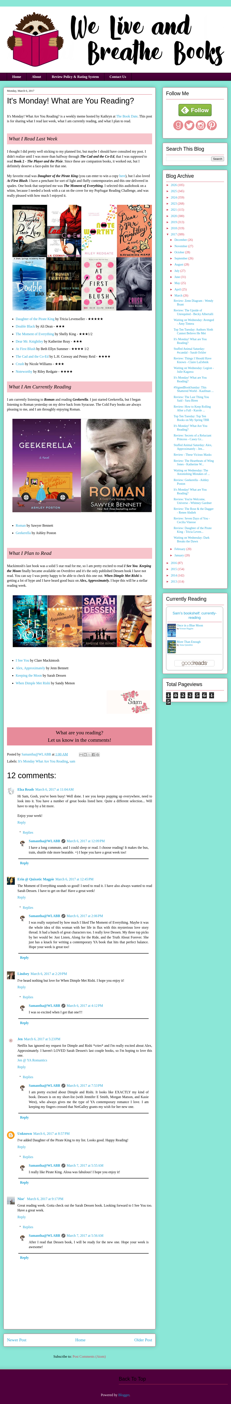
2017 (174, 234)
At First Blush (26, 349)
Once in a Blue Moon (190, 625)
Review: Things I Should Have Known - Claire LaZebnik (192, 360)
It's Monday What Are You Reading (43, 761)
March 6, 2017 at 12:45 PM (74, 879)
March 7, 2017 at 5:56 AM (85, 1235)
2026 (174, 185)
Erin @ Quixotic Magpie (35, 879)
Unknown (24, 1133)
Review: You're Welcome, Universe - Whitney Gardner (193, 501)
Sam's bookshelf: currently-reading (195, 615)
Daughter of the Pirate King (35, 319)
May (177, 283)
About (36, 77)
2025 (174, 191)
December (181, 239)
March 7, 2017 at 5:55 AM (85, 1165)
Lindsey (23, 974)
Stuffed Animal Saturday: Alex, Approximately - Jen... (193, 446)
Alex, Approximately (30, 668)
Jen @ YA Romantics (32, 1060)
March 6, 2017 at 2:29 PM (49, 974)
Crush (20, 364)
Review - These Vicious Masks (193, 454)
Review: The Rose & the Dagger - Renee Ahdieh (194, 510)
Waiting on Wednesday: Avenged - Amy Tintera (194, 321)
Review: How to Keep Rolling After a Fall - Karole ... (192, 408)
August (179, 264)
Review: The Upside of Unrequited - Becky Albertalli (193, 312)
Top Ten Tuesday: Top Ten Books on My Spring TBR (191, 418)
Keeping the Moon (29, 675)
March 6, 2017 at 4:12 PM (85, 1005)
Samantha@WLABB (44, 841)
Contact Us (118, 77)
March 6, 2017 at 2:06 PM (85, 916)
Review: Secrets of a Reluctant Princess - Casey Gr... (192, 437)
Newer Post (16, 1340)
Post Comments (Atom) (89, 1356)
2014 (174, 575)
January (179, 555)
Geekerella (23, 533)
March (178, 295)
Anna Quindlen (186, 645)
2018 (174, 228)
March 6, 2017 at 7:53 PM (85, 1085)
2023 (174, 203)
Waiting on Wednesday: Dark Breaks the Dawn (191, 539)
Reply (21, 822)
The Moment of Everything (35, 334)
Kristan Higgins (187, 628)
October (179, 252)
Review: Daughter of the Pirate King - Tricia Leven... (193, 529)
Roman (21, 525)
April (178, 289)
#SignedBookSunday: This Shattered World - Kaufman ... (194, 389)
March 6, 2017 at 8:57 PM (51, 1133)
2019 (174, 222)
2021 (174, 209)
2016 (174, 563)
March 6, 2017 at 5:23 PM (42, 1039)
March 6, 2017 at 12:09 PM (86, 841)
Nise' (21, 1199)
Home (16, 77)
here (122, 176)
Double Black (25, 326)
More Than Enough (188, 641)
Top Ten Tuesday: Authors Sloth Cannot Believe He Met (193, 331)
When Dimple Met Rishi (33, 683)
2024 (174, 197)
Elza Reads (25, 789)
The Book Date (127, 116)
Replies (28, 832)
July (177, 271)
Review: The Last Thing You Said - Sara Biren (191, 398)
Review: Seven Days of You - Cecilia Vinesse (192, 520)
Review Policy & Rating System (75, 77)
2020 (174, 216)
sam (72, 761)
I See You (22, 660)
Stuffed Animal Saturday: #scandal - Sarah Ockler (190, 350)
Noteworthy (24, 371)
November (181, 246)
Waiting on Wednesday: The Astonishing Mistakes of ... (192, 472)
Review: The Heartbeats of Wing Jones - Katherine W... (194, 462)
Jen (20, 1039)
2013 (174, 581)
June (177, 277)
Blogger (123, 1395)
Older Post (143, 1340)
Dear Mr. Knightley (29, 341)
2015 (174, 569)
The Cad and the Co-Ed (32, 356)
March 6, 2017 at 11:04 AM (54, 789)
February (180, 549)
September (181, 258)
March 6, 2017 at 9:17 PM (45, 1199)
